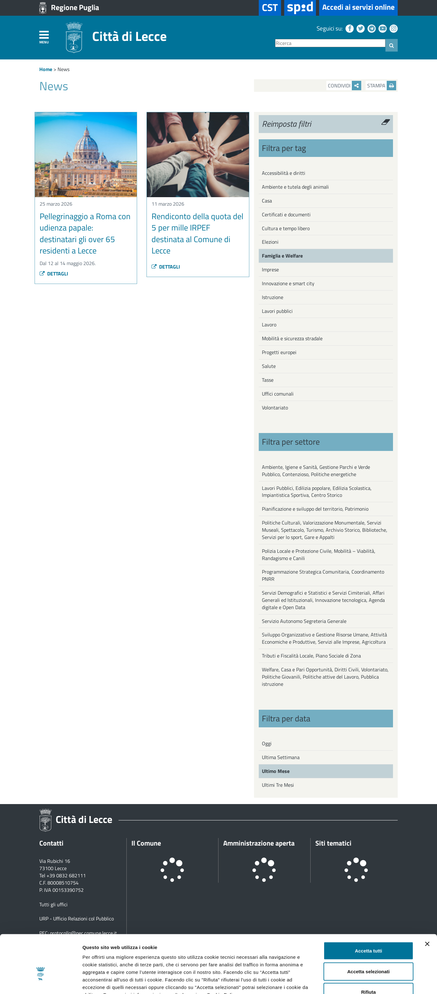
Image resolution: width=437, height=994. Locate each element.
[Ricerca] (330, 43)
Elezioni (270, 242)
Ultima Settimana (281, 757)
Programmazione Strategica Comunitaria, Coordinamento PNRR (323, 575)
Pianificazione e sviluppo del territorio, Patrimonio (315, 509)
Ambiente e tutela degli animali (295, 187)
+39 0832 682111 (66, 875)
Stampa (381, 85)
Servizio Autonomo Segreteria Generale (304, 621)
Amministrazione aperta (259, 843)
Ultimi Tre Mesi (278, 785)
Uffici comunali (278, 393)
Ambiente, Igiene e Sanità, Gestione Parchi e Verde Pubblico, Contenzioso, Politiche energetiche (316, 470)
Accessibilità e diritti (283, 173)
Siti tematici (333, 843)
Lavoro (269, 324)
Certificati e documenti (286, 214)
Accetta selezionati (368, 932)
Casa (267, 200)
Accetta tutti (368, 911)
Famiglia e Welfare (282, 255)
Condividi (344, 85)
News (63, 69)
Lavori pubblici (277, 311)
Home (45, 69)
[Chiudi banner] (427, 904)
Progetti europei (279, 352)
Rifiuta (368, 952)
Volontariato (275, 407)
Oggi (267, 743)
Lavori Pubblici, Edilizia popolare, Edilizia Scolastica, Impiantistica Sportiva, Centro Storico (317, 491)
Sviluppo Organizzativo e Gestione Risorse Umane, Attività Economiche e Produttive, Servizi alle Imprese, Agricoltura (324, 638)
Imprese (270, 269)
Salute (269, 366)
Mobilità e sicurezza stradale (292, 338)
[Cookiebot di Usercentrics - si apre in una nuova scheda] (40, 981)
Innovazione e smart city (288, 283)
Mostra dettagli (331, 981)
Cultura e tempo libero (286, 228)
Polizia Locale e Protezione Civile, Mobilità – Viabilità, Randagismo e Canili (318, 554)
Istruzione (272, 297)
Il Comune (146, 843)
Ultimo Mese (276, 771)
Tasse (268, 380)
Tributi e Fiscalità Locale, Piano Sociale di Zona (311, 655)
